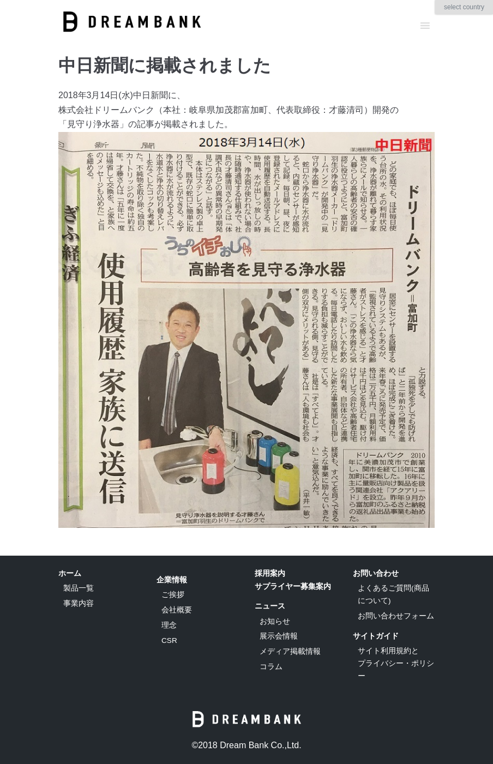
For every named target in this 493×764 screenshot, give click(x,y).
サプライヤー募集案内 (293, 586)
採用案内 (270, 573)
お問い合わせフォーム (396, 616)
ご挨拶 (172, 595)
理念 (169, 625)
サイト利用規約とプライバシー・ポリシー (396, 663)
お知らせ (275, 621)
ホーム (69, 573)
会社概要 (176, 610)
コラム (271, 667)
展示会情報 (279, 636)
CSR (169, 640)
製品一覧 (78, 588)
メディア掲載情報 (290, 651)
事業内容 (78, 603)
